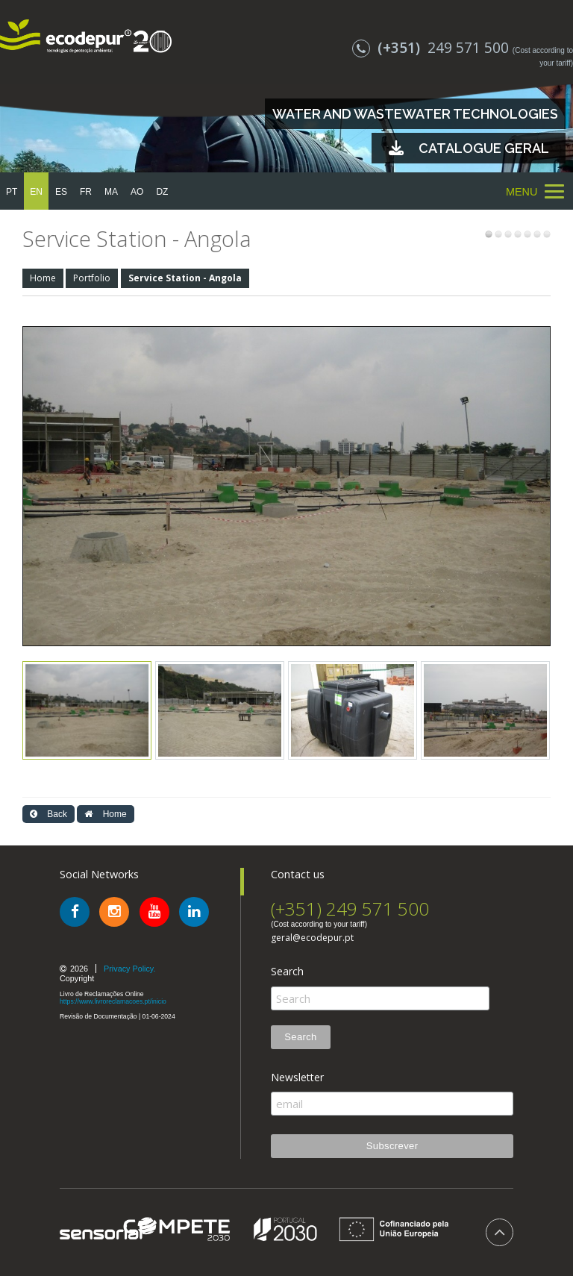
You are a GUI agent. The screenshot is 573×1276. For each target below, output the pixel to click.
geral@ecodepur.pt (312, 938)
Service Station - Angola (185, 278)
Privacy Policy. (129, 968)
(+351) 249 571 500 (350, 908)
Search (287, 971)
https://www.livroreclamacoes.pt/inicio (113, 1001)
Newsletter (297, 1077)
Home (43, 278)
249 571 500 (432, 47)
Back (48, 814)
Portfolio (91, 278)
